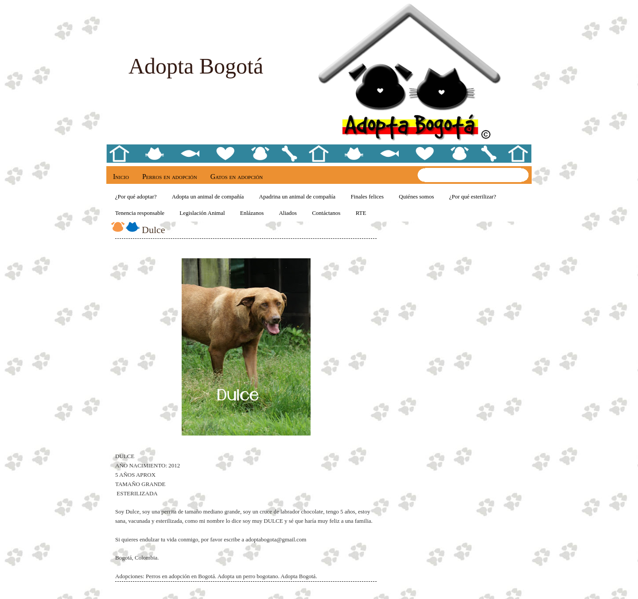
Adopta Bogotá (195, 66)
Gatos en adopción (236, 176)
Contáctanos (326, 213)
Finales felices (367, 196)
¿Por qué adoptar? (136, 196)
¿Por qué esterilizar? (472, 196)
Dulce (153, 229)
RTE (361, 213)
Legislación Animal (202, 213)
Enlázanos (252, 213)
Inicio (121, 176)
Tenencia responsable (139, 213)
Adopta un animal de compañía (208, 196)
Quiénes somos (416, 196)
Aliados (287, 213)
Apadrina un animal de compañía (297, 196)
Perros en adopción (169, 176)
